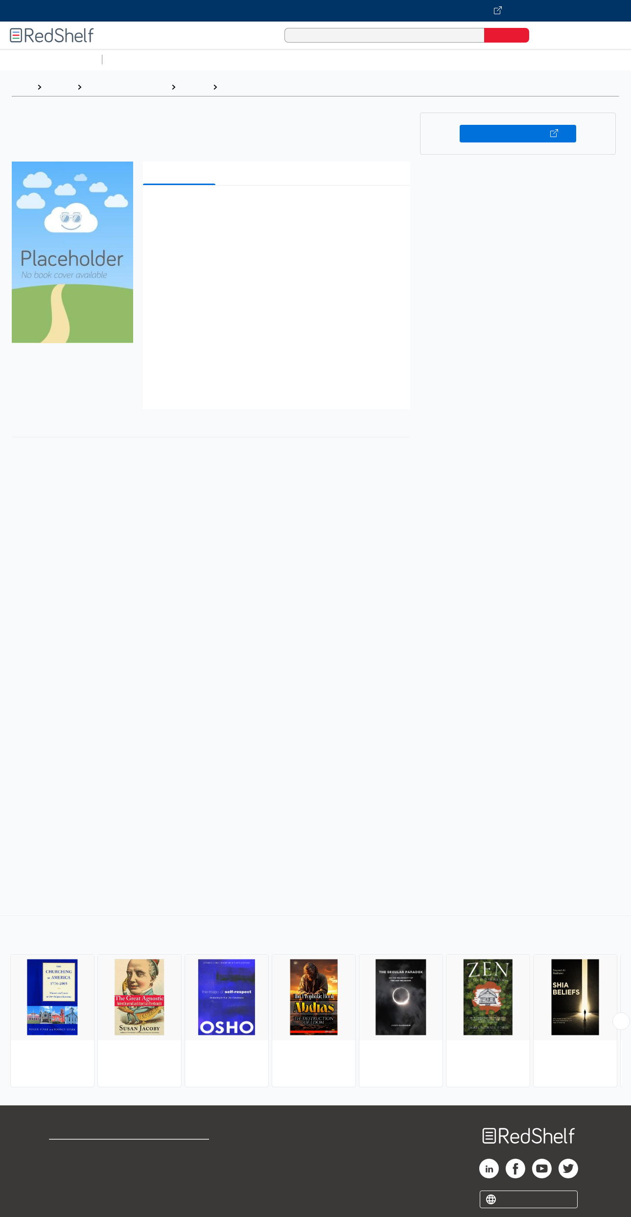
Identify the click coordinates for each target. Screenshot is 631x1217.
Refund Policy (181, 1166)
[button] (279, 208)
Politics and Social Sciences (482, 59)
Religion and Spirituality (126, 87)
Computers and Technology (279, 59)
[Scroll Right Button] (621, 1021)
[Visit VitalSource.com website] (315, 11)
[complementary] (315, 1002)
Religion (194, 87)
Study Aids (132, 59)
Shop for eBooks (80, 1151)
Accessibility (179, 1182)
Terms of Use (181, 1151)
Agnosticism (245, 87)
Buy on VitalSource (518, 133)
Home (22, 87)
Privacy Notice (76, 1182)
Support (63, 1166)
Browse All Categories (51, 59)
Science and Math (192, 59)
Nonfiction (593, 59)
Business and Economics (380, 59)
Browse (59, 87)
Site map (65, 1198)
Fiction (553, 59)
